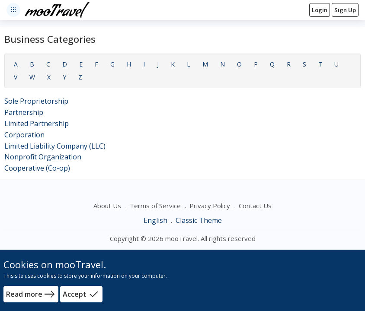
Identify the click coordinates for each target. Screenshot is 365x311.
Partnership (23, 112)
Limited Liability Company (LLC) (55, 146)
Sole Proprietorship (36, 101)
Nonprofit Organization (42, 157)
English (156, 220)
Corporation (24, 135)
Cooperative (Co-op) (37, 168)
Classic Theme (199, 220)
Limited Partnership (36, 123)
